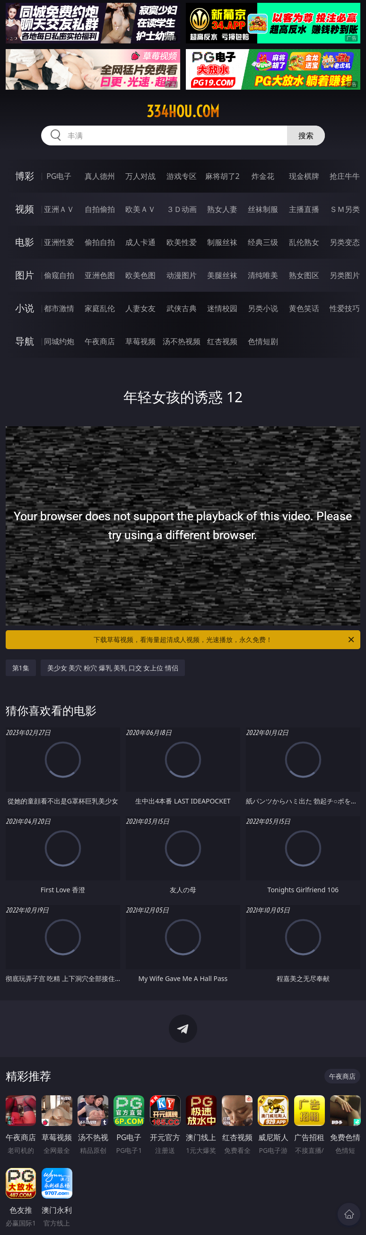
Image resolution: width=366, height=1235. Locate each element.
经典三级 (263, 242)
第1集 (20, 667)
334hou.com (183, 111)
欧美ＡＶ (140, 209)
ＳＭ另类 (345, 209)
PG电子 (58, 176)
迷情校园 (222, 308)
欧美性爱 (181, 242)
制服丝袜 (222, 242)
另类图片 (345, 275)
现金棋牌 (304, 176)
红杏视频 (222, 341)
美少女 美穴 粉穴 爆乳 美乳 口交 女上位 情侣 (112, 667)
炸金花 (263, 176)
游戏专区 (181, 176)
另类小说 (263, 308)
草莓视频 (140, 341)
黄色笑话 (304, 308)
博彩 (24, 175)
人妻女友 (140, 308)
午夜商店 (100, 341)
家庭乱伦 (100, 308)
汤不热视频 (181, 341)
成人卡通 (140, 242)
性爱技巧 (345, 308)
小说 (24, 308)
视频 (24, 209)
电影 (24, 242)
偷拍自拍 (100, 242)
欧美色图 (140, 275)
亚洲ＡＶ (59, 209)
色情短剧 (263, 341)
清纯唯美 (263, 275)
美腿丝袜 (222, 275)
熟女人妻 (222, 209)
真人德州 (100, 176)
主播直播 (304, 209)
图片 (24, 275)
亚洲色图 (100, 275)
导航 (24, 341)
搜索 (306, 135)
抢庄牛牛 (345, 176)
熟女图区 (304, 275)
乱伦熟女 (304, 242)
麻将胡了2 (222, 176)
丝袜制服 (263, 209)
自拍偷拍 (100, 209)
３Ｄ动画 (181, 209)
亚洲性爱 (59, 242)
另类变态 (345, 242)
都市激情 (59, 308)
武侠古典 (181, 308)
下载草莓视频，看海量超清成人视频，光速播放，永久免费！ (225, 639)
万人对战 (140, 176)
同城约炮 (59, 341)
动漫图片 (181, 275)
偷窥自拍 (59, 275)
